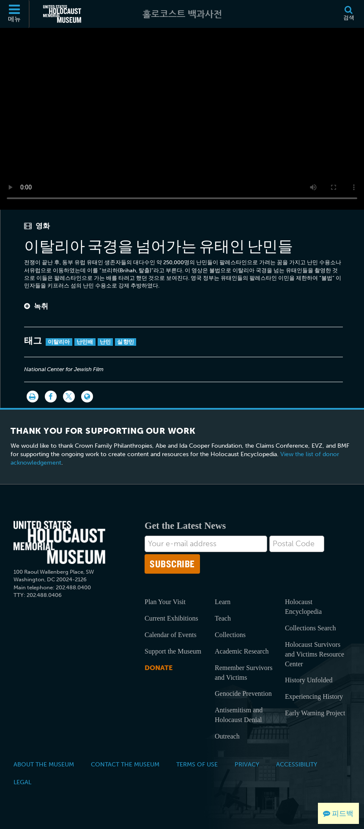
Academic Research (241, 651)
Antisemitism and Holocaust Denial (239, 714)
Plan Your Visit (165, 601)
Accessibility (296, 764)
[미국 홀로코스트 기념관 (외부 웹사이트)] (62, 14)
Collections (230, 634)
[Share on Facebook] (51, 396)
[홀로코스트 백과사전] (181, 14)
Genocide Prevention (243, 693)
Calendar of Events (171, 634)
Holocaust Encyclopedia (303, 606)
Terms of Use (197, 764)
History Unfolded (308, 680)
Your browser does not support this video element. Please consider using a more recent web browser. (182, 116)
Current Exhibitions (171, 618)
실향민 (125, 342)
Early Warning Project (315, 713)
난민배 (85, 342)
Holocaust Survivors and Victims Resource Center (314, 654)
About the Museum (44, 764)
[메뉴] (15, 14)
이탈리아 (59, 342)
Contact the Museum (125, 764)
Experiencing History (314, 696)
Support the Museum (173, 651)
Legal (22, 782)
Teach (223, 618)
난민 (105, 342)
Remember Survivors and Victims (243, 672)
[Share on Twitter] (69, 396)
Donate (158, 668)
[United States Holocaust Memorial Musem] (59, 542)
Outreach (227, 736)
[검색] (348, 14)
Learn (222, 601)
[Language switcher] (87, 396)
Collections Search (310, 628)
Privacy (247, 764)
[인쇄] (32, 396)
